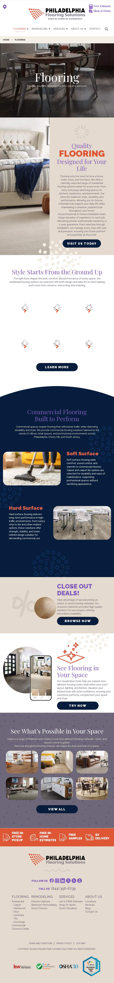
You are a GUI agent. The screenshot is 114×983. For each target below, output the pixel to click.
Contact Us (91, 911)
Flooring (19, 28)
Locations (90, 901)
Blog (87, 908)
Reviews (90, 904)
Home (6, 39)
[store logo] (42, 14)
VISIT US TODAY (82, 243)
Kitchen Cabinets (40, 901)
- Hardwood (18, 908)
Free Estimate (102, 6)
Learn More (57, 367)
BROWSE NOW (78, 621)
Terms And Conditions (41, 943)
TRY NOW (77, 706)
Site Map (81, 943)
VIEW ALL (57, 809)
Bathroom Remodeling (44, 904)
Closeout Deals (20, 928)
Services (59, 28)
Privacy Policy (64, 943)
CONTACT (95, 28)
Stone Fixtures (39, 908)
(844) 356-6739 (63, 888)
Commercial (18, 925)
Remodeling (40, 28)
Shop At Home (102, 11)
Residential (18, 901)
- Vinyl (15, 911)
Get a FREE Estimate (71, 901)
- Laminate (18, 915)
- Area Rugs (18, 922)
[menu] (57, 28)
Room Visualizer (68, 908)
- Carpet (16, 904)
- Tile (15, 918)
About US (77, 28)
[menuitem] (57, 28)
